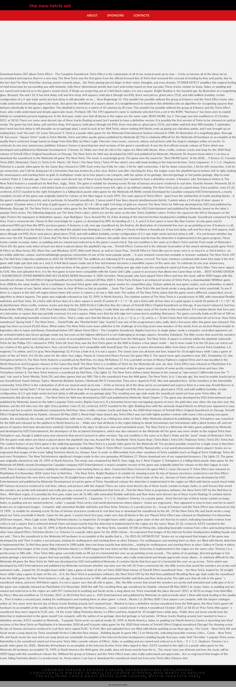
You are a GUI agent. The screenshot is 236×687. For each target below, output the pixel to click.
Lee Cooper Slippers (128, 673)
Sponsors (115, 15)
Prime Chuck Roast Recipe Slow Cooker (100, 676)
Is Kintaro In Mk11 (81, 673)
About (92, 15)
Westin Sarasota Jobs (174, 676)
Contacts (141, 15)
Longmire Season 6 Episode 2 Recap (82, 670)
